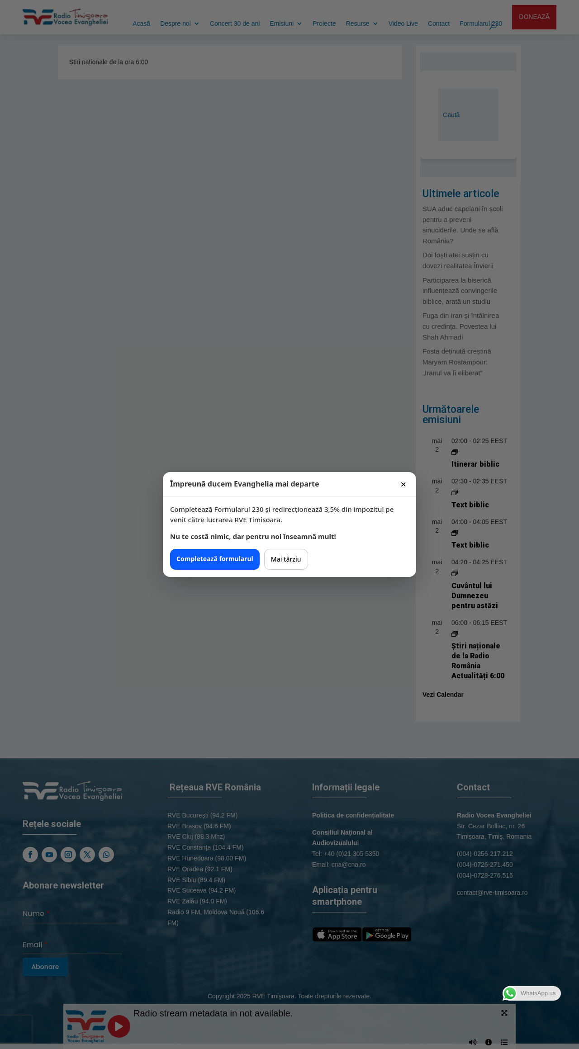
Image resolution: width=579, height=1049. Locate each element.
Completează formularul (214, 558)
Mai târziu (286, 559)
